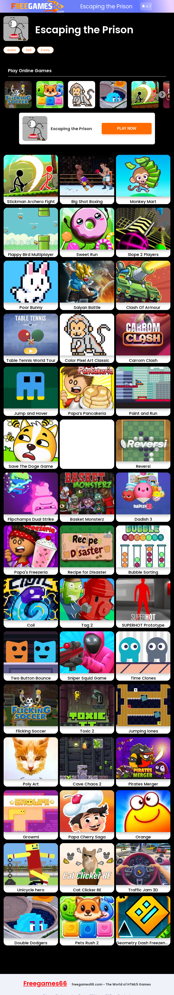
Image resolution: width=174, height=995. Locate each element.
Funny (45, 50)
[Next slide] (162, 94)
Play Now (126, 128)
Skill (28, 50)
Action (11, 50)
